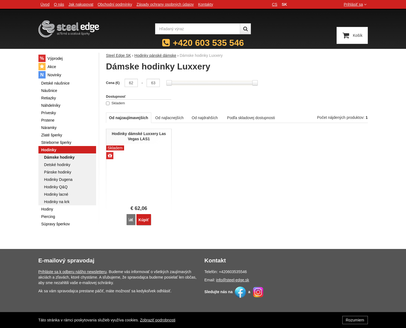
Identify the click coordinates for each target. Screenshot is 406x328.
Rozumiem (355, 320)
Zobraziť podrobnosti (157, 320)
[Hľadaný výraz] (197, 28)
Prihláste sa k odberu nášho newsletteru (72, 272)
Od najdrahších (205, 118)
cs (274, 4)
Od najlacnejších (169, 118)
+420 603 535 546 (208, 43)
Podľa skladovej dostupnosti (251, 118)
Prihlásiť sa (356, 4)
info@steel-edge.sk (232, 280)
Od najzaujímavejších (128, 118)
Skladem (115, 103)
